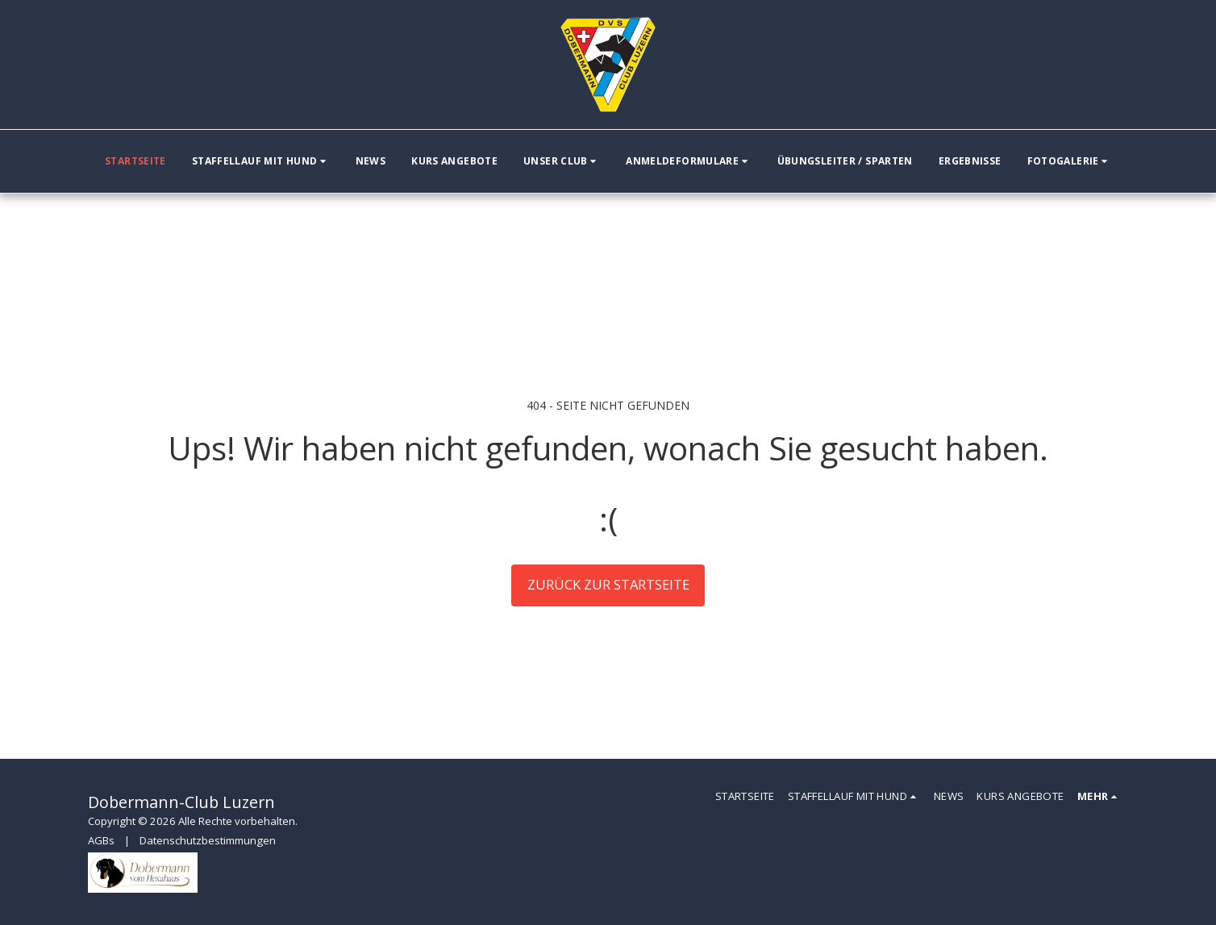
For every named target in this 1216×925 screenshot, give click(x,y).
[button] (261, 161)
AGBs (101, 840)
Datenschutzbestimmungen (208, 840)
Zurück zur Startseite (608, 584)
